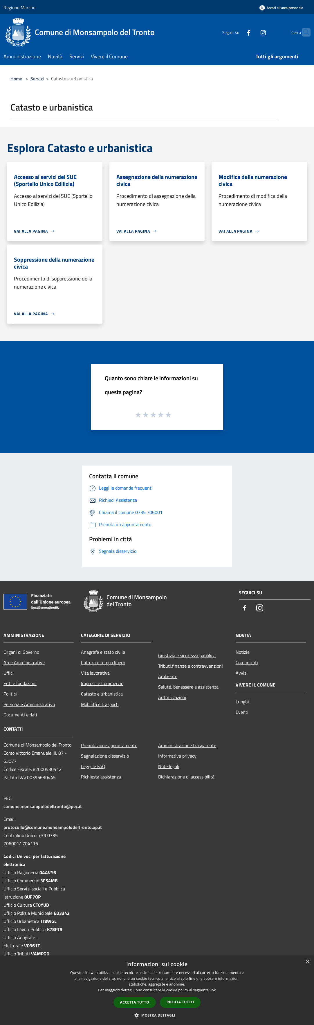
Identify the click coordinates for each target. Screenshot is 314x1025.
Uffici (8, 672)
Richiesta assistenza (101, 776)
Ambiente (167, 676)
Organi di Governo (21, 652)
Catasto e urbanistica (102, 693)
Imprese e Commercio (102, 683)
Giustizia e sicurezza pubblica (187, 655)
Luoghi (242, 701)
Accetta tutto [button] (134, 1002)
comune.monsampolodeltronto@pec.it (42, 806)
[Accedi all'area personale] (281, 8)
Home (16, 78)
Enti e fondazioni (20, 683)
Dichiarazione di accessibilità (186, 776)
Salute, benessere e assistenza (188, 686)
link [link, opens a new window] (213, 990)
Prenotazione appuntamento (109, 745)
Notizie (243, 652)
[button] (157, 1015)
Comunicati (247, 662)
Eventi (242, 712)
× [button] (307, 962)
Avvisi (242, 672)
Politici (10, 693)
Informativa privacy (177, 755)
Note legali (168, 766)
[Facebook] (237, 32)
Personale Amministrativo (29, 704)
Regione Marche (19, 7)
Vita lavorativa (95, 672)
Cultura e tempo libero (103, 662)
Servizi (37, 78)
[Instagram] (252, 32)
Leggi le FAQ (93, 766)
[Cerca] (304, 32)
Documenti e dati (20, 714)
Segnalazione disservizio (105, 755)
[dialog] (157, 990)
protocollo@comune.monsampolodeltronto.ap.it (52, 827)
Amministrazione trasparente (187, 745)
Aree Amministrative (24, 662)
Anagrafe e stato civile (103, 652)
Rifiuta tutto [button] (180, 1001)
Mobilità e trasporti (100, 704)
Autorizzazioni (172, 697)
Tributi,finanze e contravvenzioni (190, 665)
